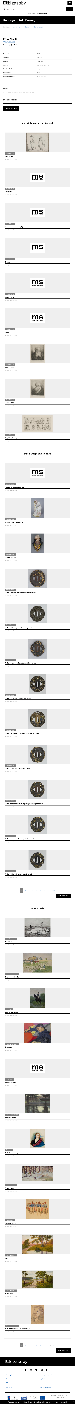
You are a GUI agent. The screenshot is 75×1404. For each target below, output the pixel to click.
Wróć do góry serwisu (46, 1387)
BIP (7, 1383)
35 (53, 1345)
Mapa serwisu (10, 1379)
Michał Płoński (10, 39)
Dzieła (27, 27)
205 (53, 890)
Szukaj (69, 9)
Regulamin (42, 1379)
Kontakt (42, 1383)
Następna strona (63, 896)
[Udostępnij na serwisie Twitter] (14, 45)
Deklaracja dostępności (46, 1375)
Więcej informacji (11, 108)
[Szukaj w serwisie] (34, 9)
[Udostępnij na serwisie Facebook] (16, 45)
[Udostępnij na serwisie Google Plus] (12, 45)
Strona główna (16, 27)
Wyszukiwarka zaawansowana (37, 13)
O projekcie (9, 1387)
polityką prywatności (60, 1402)
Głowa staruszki (38, 27)
